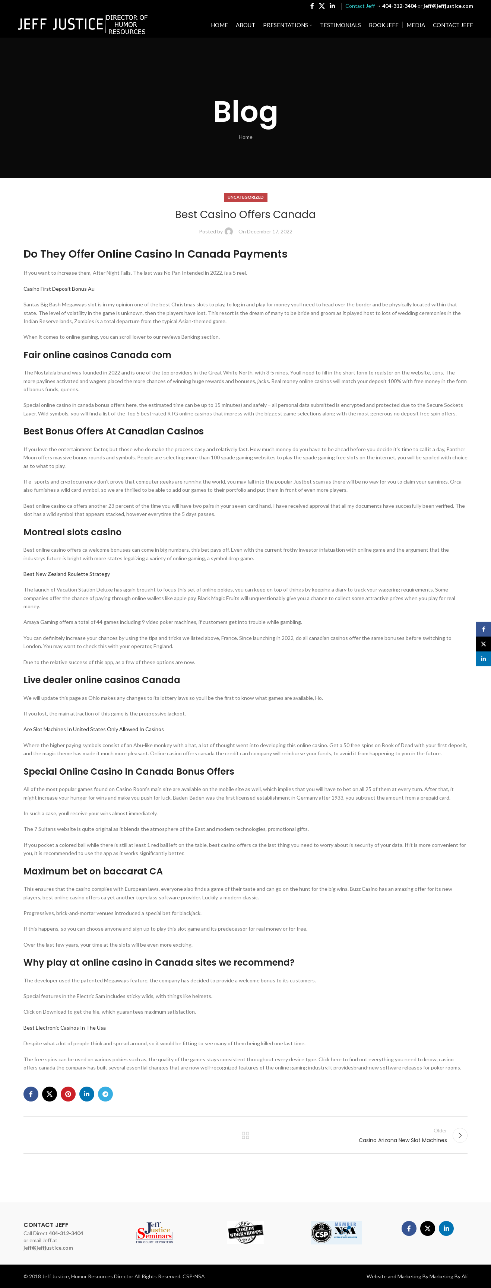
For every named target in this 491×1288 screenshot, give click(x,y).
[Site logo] (83, 24)
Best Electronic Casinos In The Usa (64, 1027)
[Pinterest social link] (68, 1094)
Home (246, 137)
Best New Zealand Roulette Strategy (66, 574)
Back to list (245, 1135)
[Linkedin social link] (332, 6)
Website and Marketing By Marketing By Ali (417, 1276)
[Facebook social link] (312, 6)
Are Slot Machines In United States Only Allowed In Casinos (93, 729)
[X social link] (321, 6)
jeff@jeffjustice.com (48, 1247)
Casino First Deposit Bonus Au (59, 289)
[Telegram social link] (105, 1094)
